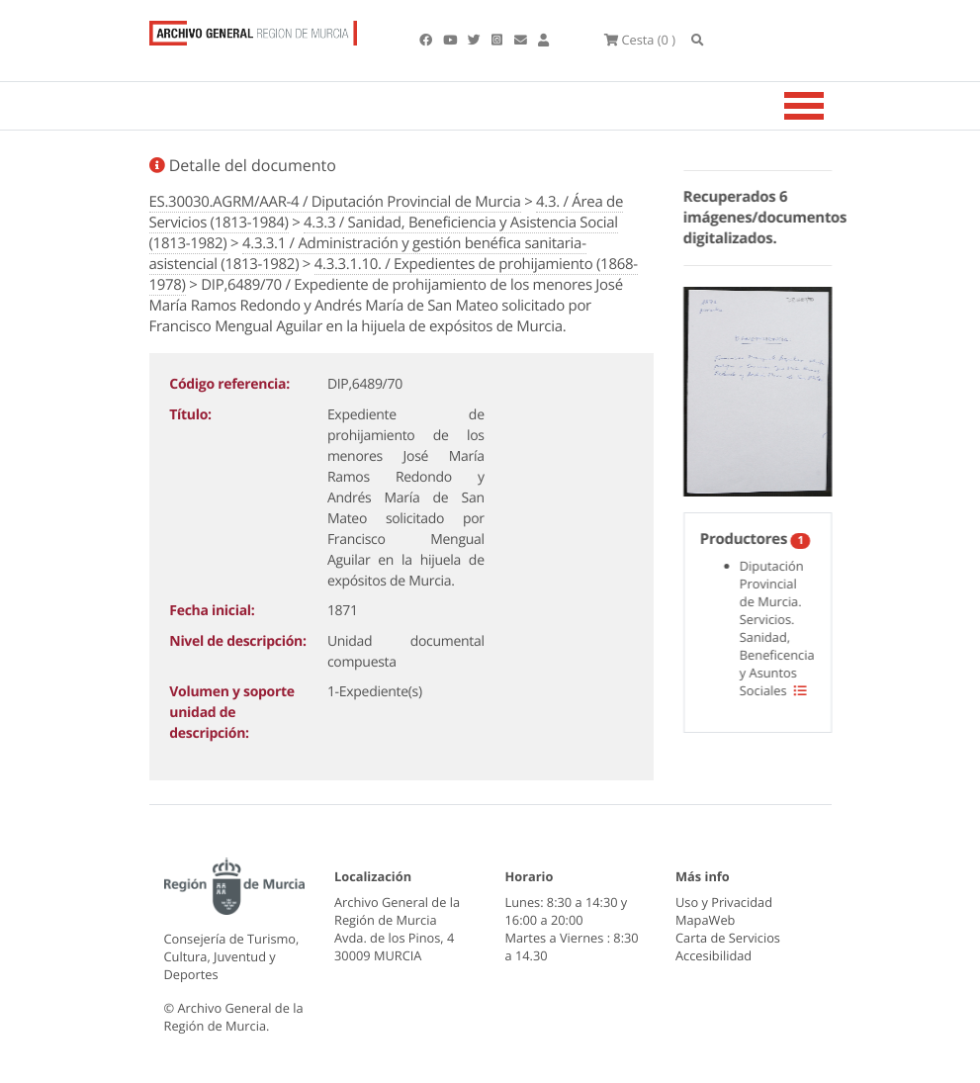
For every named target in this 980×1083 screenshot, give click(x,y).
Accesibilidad (713, 955)
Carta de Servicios (727, 938)
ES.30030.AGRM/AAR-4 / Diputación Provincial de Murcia (335, 202)
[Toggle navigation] (828, 106)
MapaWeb (705, 920)
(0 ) (639, 39)
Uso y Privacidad (723, 902)
